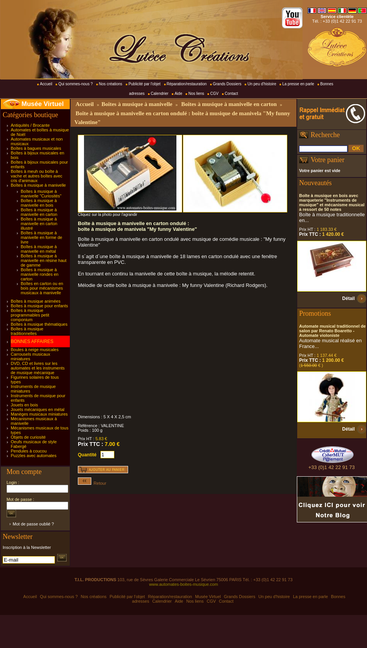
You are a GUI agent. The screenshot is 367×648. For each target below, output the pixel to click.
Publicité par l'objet (144, 84)
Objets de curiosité (28, 437)
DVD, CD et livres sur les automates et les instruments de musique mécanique (38, 368)
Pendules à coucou (29, 451)
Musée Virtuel (42, 104)
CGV (214, 93)
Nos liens (196, 93)
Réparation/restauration (187, 84)
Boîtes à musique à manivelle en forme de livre (41, 237)
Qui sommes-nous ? (75, 84)
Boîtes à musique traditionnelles (27, 331)
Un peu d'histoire (261, 84)
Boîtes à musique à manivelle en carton (39, 212)
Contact (231, 93)
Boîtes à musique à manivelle (38, 185)
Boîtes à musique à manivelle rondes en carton (39, 274)
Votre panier (327, 160)
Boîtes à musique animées (36, 301)
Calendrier (159, 93)
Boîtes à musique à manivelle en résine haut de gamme (43, 260)
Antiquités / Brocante (30, 125)
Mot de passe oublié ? (33, 524)
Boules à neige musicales (35, 349)
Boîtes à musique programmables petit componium (30, 315)
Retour (92, 483)
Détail (348, 298)
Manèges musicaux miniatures (39, 414)
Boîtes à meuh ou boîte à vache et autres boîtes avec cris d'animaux (37, 176)
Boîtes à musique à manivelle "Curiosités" (41, 193)
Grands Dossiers (227, 84)
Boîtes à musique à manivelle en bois (39, 202)
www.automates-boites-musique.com (183, 584)
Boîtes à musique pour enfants (39, 305)
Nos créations (110, 84)
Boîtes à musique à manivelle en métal (39, 249)
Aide (178, 93)
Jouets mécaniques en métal (37, 409)
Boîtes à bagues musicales (36, 148)
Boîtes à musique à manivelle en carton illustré (39, 223)
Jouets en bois (24, 405)
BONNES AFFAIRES (32, 341)
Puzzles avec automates (33, 455)
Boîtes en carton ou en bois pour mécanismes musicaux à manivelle (42, 288)
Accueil (46, 84)
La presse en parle (298, 84)
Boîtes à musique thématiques (39, 324)
